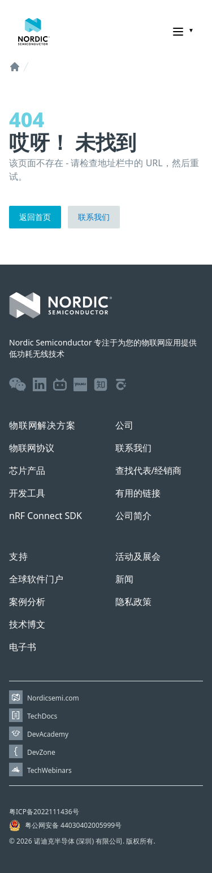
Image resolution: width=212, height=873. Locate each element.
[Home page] (34, 31)
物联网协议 (31, 448)
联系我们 (94, 216)
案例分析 (27, 601)
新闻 (124, 579)
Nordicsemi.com (53, 698)
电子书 (22, 647)
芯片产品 (27, 470)
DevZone (41, 752)
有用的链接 (138, 493)
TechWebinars (49, 770)
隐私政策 (133, 601)
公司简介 (133, 515)
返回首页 (35, 216)
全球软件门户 (36, 579)
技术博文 (27, 624)
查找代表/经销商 (148, 470)
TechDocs (42, 716)
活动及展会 (138, 556)
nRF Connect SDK (45, 515)
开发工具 (27, 493)
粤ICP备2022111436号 (44, 811)
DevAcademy (47, 734)
